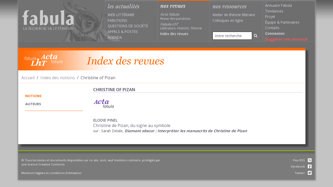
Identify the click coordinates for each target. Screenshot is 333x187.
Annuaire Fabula (278, 5)
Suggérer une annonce (286, 39)
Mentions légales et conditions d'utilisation (51, 173)
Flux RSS (302, 160)
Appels (114, 31)
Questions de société (128, 25)
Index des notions (57, 78)
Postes (131, 31)
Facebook (301, 166)
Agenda (115, 37)
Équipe (270, 22)
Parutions (117, 20)
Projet (270, 16)
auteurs (33, 104)
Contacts (272, 27)
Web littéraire (121, 14)
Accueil (28, 78)
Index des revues (174, 33)
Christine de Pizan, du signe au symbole (131, 125)
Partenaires (290, 22)
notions (33, 96)
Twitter (303, 173)
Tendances (274, 11)
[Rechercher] (256, 36)
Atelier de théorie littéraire (234, 14)
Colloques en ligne (228, 20)
